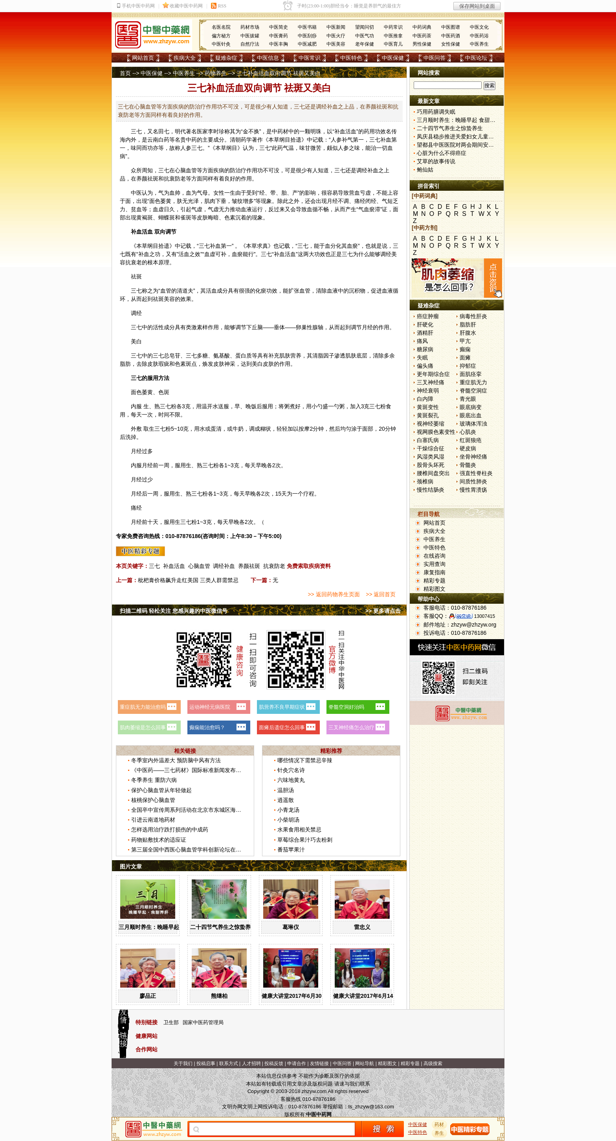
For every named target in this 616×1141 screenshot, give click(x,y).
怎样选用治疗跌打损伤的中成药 (169, 829)
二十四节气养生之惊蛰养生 (223, 927)
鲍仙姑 (425, 169)
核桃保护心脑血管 (153, 800)
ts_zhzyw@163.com (371, 1107)
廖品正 (147, 996)
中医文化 (479, 27)
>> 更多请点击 (383, 611)
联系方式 (228, 1063)
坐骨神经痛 (473, 456)
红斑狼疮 (471, 440)
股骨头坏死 (430, 465)
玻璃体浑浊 (473, 423)
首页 (125, 73)
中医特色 (351, 58)
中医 (136, 193)
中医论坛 (476, 58)
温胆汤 (285, 790)
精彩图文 (435, 589)
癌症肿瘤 (428, 316)
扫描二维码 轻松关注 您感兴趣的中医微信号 (173, 611)
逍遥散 (285, 800)
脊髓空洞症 (473, 390)
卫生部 (171, 1022)
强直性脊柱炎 (476, 473)
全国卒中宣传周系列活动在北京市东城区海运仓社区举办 (200, 810)
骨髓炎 (468, 465)
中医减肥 (307, 44)
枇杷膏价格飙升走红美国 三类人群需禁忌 (188, 580)
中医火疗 (335, 36)
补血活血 (174, 566)
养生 (439, 1133)
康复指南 (435, 572)
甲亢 (465, 341)
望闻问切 (364, 27)
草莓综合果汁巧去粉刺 (304, 840)
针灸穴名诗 (291, 770)
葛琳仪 (290, 927)
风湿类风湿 (430, 456)
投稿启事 (205, 1063)
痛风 (422, 341)
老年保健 (364, 44)
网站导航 (364, 1063)
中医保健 (393, 58)
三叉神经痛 (430, 382)
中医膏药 (278, 36)
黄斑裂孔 (428, 415)
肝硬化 (425, 324)
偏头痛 (425, 366)
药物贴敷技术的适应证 (158, 840)
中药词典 (421, 27)
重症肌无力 (473, 382)
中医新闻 (335, 27)
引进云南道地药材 (153, 820)
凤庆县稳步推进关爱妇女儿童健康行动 (463, 136)
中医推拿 (393, 36)
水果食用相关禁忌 (299, 829)
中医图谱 (450, 27)
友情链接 (319, 1063)
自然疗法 (249, 44)
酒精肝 (425, 333)
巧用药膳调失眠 (436, 112)
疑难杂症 (226, 58)
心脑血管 (199, 566)
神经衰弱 (428, 390)
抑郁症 (468, 366)
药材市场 (249, 27)
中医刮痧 (307, 36)
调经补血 (224, 566)
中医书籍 (307, 27)
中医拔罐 (249, 36)
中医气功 (364, 36)
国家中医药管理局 (203, 1022)
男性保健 (421, 44)
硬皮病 (468, 448)
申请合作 (296, 1063)
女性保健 (450, 44)
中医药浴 (479, 36)
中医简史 (278, 27)
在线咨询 (435, 556)
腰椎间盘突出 (433, 473)
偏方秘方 (221, 36)
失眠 (422, 357)
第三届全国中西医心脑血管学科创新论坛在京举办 (191, 849)
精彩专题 (435, 580)
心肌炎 (468, 432)
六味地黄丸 (291, 780)
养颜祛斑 (249, 566)
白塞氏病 (428, 440)
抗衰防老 (274, 566)
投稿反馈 (273, 1063)
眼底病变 (471, 407)
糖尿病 (425, 349)
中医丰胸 (278, 44)
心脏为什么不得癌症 (441, 153)
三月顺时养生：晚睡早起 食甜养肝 (161, 927)
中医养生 (479, 44)
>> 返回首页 (381, 594)
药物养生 (216, 73)
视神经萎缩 (430, 423)
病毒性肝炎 (473, 316)
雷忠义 (362, 927)
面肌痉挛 (471, 374)
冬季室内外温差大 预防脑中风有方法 (176, 760)
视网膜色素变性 (436, 432)
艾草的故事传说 (436, 161)
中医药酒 (450, 36)
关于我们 (183, 1063)
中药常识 (393, 27)
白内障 (425, 399)
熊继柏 (219, 996)
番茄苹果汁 (291, 849)
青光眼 (468, 399)
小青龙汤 (288, 810)
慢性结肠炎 (430, 490)
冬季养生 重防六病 (154, 780)
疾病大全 (185, 58)
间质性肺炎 (473, 481)
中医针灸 (221, 44)
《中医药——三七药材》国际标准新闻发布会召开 (191, 770)
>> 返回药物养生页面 (333, 594)
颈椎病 (425, 481)
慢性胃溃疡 (473, 490)
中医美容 (335, 44)
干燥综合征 (430, 448)
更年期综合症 (433, 374)
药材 (439, 1124)
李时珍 (216, 131)
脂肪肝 (468, 324)
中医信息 (268, 58)
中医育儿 (393, 44)
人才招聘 (251, 1063)
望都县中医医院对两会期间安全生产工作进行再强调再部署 (488, 145)
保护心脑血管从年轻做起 (161, 790)
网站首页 (143, 58)
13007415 (484, 616)
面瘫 (465, 357)
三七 (136, 131)
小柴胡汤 (288, 820)
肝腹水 (468, 333)
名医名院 (221, 27)
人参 (336, 139)
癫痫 (465, 349)
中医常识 (310, 58)
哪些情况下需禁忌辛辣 (304, 760)
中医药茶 (421, 36)
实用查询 (435, 564)
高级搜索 (433, 1063)
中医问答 (435, 58)
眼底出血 (471, 415)
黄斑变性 (428, 407)
